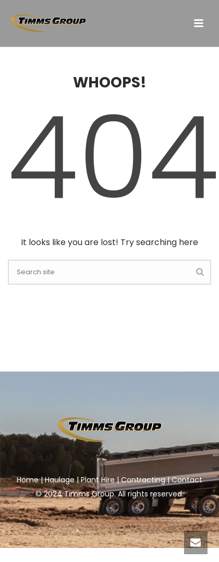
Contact (187, 480)
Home (28, 480)
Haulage (60, 480)
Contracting (143, 480)
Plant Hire (98, 480)
